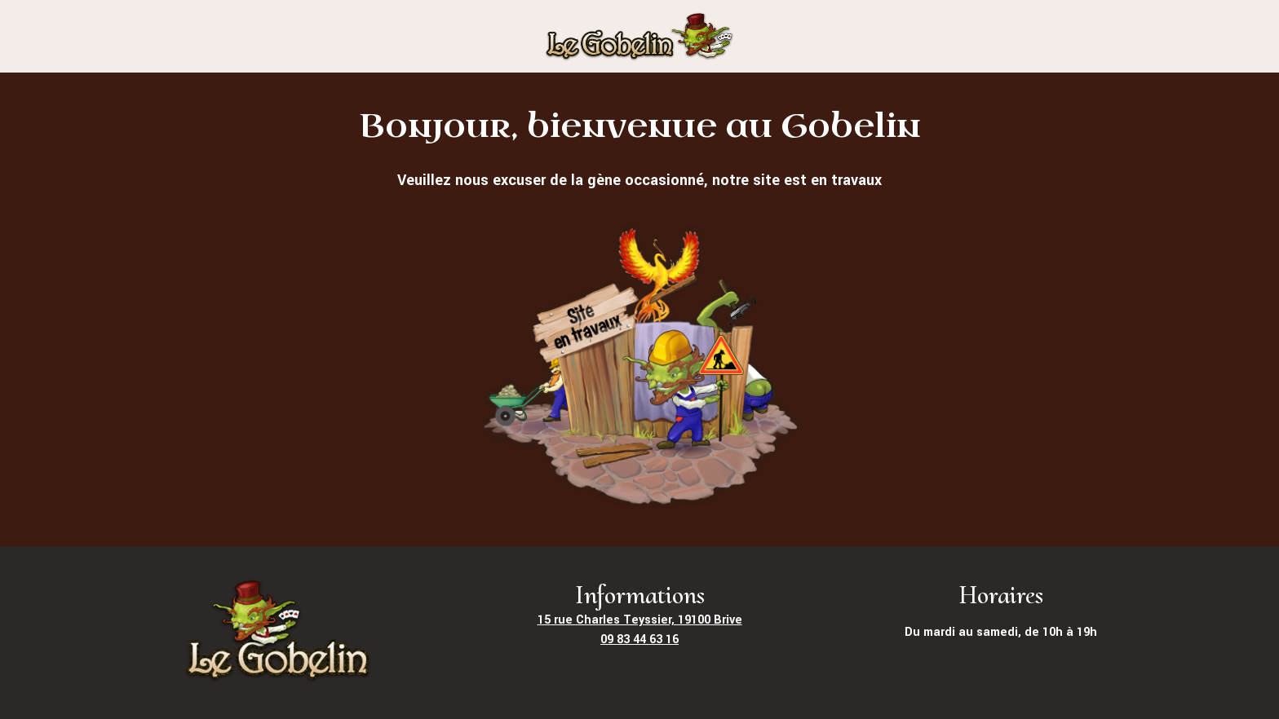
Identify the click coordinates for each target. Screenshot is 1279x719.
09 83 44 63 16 (639, 639)
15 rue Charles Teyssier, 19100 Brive (640, 620)
